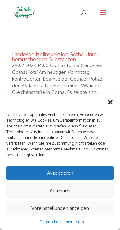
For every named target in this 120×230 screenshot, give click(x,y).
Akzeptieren (60, 173)
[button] (110, 102)
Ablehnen (60, 191)
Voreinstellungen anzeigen (60, 208)
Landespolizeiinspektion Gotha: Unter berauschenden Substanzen (55, 57)
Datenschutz (50, 221)
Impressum (74, 221)
